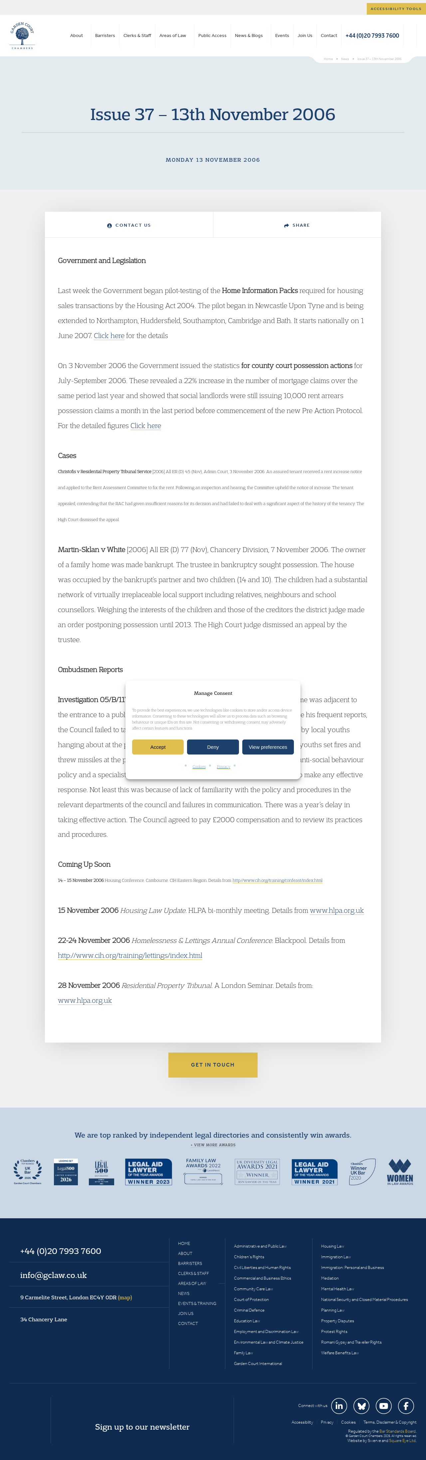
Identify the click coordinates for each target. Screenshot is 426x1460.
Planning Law (332, 1310)
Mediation (330, 1278)
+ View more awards (213, 1145)
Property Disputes (337, 1320)
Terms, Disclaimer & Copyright (390, 1422)
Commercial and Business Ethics (262, 1278)
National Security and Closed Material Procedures (364, 1299)
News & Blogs (249, 35)
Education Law (247, 1320)
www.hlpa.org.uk (337, 910)
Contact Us (129, 225)
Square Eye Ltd (402, 1440)
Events (282, 35)
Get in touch (213, 1065)
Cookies (199, 766)
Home (184, 1243)
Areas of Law (172, 35)
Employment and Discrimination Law (266, 1331)
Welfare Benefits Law (340, 1352)
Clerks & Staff (137, 35)
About (76, 35)
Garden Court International (258, 1363)
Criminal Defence (249, 1310)
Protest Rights (334, 1331)
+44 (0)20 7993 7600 (372, 35)
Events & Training (197, 1303)
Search (409, 36)
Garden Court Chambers (22, 35)
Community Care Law (253, 1288)
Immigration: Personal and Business (352, 1267)
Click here (109, 335)
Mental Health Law (337, 1288)
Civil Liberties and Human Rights (262, 1267)
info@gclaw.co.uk (53, 1275)
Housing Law (332, 1246)
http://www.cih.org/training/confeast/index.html (277, 880)
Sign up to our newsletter (142, 1427)
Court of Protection (251, 1299)
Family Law (243, 1352)
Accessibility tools (396, 9)
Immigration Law (336, 1256)
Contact (329, 35)
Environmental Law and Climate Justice (269, 1342)
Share (297, 225)
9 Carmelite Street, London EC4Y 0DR (76, 1297)
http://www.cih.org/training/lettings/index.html (130, 955)
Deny (213, 747)
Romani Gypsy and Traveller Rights (351, 1342)
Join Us (305, 35)
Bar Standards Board (397, 1431)
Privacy (223, 766)
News (183, 1293)
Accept (158, 747)
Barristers (105, 35)
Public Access (212, 35)
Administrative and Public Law (260, 1246)
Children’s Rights (249, 1256)
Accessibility (302, 1422)
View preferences (268, 747)
